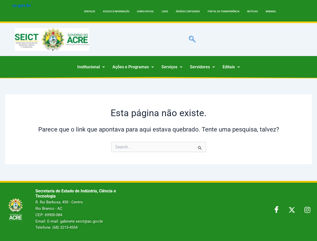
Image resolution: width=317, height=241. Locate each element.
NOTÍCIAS (252, 11)
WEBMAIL (271, 11)
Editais (231, 66)
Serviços (171, 66)
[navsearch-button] (192, 39)
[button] (91, 67)
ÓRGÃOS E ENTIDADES (188, 11)
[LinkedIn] (307, 209)
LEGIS (165, 11)
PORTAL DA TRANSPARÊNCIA (223, 11)
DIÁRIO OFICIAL (145, 11)
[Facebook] (276, 209)
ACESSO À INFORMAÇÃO (116, 11)
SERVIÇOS (89, 11)
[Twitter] (292, 209)
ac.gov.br (21, 5)
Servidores (202, 66)
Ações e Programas (133, 66)
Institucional (91, 66)
